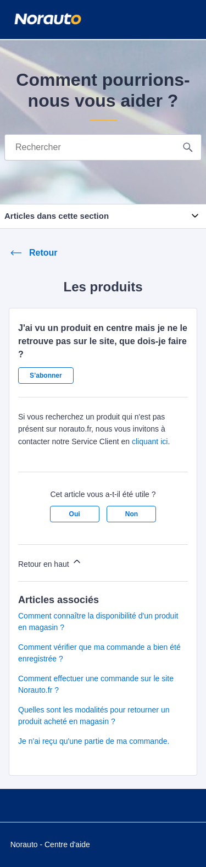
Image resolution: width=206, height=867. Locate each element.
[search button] (188, 147)
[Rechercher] (91, 147)
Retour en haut (50, 562)
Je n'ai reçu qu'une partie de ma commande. (93, 741)
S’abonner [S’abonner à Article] (46, 375)
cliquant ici (150, 441)
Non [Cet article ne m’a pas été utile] (131, 514)
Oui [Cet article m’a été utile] (74, 514)
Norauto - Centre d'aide (50, 844)
